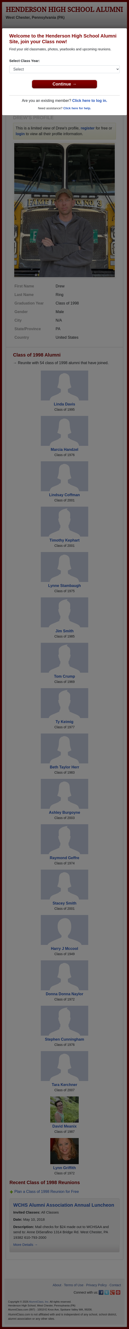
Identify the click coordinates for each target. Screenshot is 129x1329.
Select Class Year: (24, 61)
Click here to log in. (89, 101)
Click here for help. (77, 108)
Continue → (65, 84)
